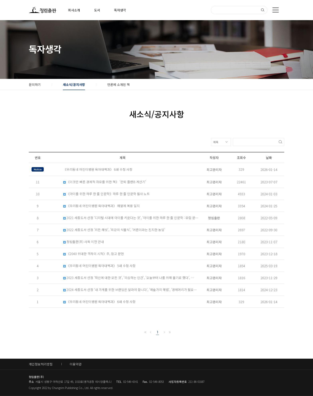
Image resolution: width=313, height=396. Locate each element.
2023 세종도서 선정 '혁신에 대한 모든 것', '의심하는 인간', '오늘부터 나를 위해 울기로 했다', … (128, 277)
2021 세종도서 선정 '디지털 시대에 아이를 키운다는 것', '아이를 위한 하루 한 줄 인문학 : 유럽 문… (130, 217)
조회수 (241, 157)
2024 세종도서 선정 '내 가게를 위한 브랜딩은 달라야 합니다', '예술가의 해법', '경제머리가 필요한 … (131, 289)
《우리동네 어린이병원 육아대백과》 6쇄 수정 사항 (99, 301)
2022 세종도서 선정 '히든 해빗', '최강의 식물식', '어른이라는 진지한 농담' (114, 229)
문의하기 (35, 84)
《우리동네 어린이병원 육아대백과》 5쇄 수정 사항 (99, 265)
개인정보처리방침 (41, 364)
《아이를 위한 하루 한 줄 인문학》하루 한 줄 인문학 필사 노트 (106, 194)
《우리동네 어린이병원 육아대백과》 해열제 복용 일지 (101, 205)
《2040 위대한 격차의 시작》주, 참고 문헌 (93, 253)
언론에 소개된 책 (118, 84)
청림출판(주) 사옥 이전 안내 (83, 241)
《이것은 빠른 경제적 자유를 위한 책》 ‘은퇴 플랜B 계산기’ (104, 182)
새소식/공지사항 (74, 84)
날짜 (269, 157)
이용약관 (76, 364)
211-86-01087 (196, 382)
